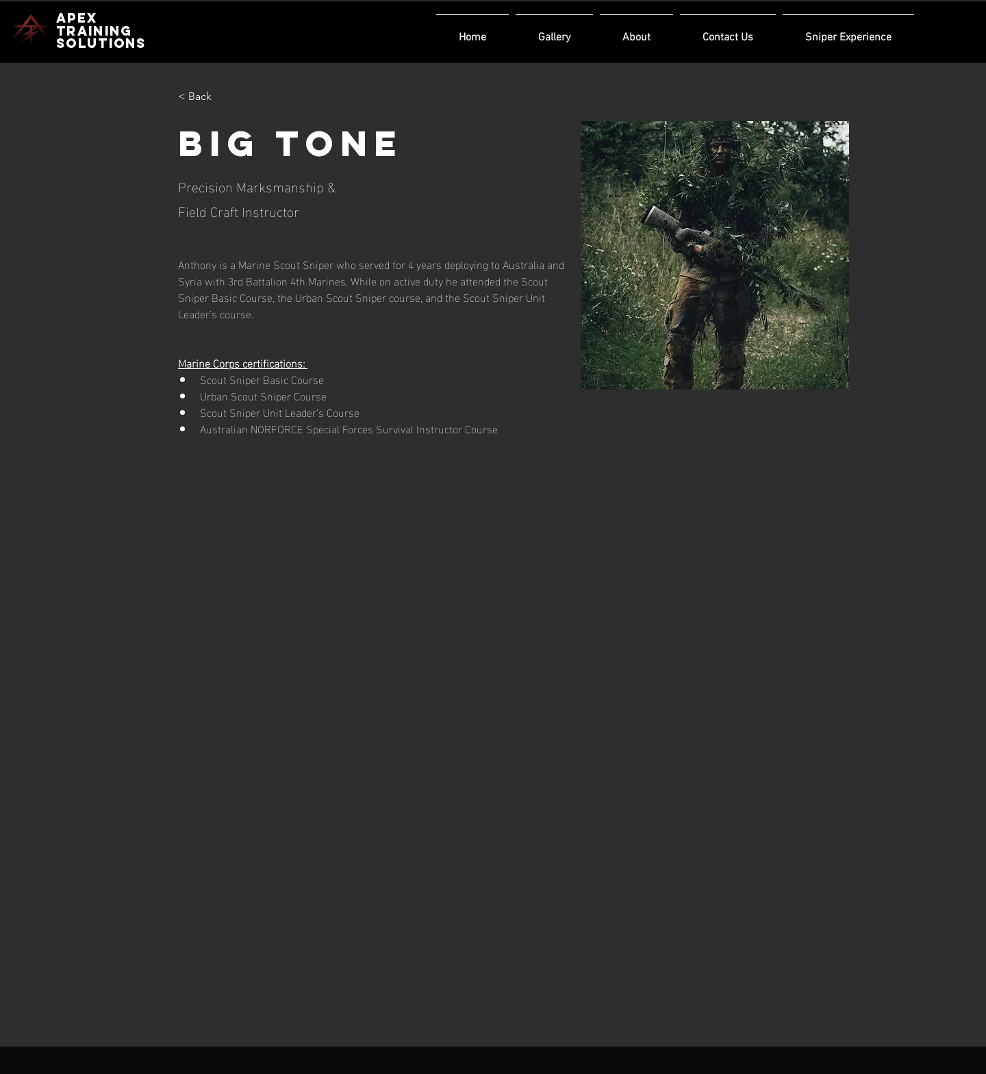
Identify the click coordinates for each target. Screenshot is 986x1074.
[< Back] (205, 97)
